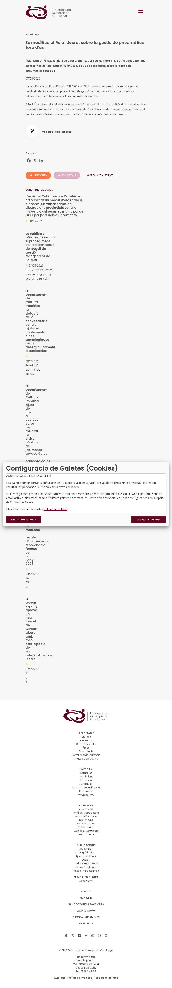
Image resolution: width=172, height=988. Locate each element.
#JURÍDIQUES (38, 175)
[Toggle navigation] (141, 12)
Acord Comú (86, 910)
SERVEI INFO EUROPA (86, 877)
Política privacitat (80, 977)
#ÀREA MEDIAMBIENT (100, 175)
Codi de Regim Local (86, 863)
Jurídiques (86, 784)
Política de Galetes (55, 509)
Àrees (86, 747)
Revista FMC (86, 849)
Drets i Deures (86, 834)
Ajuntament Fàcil (86, 856)
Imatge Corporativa (86, 758)
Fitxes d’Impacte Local (86, 870)
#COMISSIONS (67, 175)
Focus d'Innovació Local (86, 787)
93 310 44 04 (88, 971)
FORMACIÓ (86, 805)
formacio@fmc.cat (86, 960)
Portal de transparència (86, 755)
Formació (86, 780)
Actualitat (86, 773)
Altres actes (86, 791)
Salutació (86, 736)
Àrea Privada (86, 809)
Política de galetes (106, 977)
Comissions (86, 776)
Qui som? (86, 740)
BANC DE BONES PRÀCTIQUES (86, 904)
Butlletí (86, 860)
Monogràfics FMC (86, 852)
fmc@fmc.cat (86, 956)
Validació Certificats (86, 831)
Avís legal (60, 977)
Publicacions (86, 827)
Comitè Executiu (86, 744)
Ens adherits (86, 751)
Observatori (86, 881)
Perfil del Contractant (86, 812)
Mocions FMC (86, 795)
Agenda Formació (86, 816)
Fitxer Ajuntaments (86, 917)
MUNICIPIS (86, 898)
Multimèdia (86, 820)
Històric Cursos (86, 823)
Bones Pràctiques (86, 867)
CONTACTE (86, 923)
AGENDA (86, 891)
